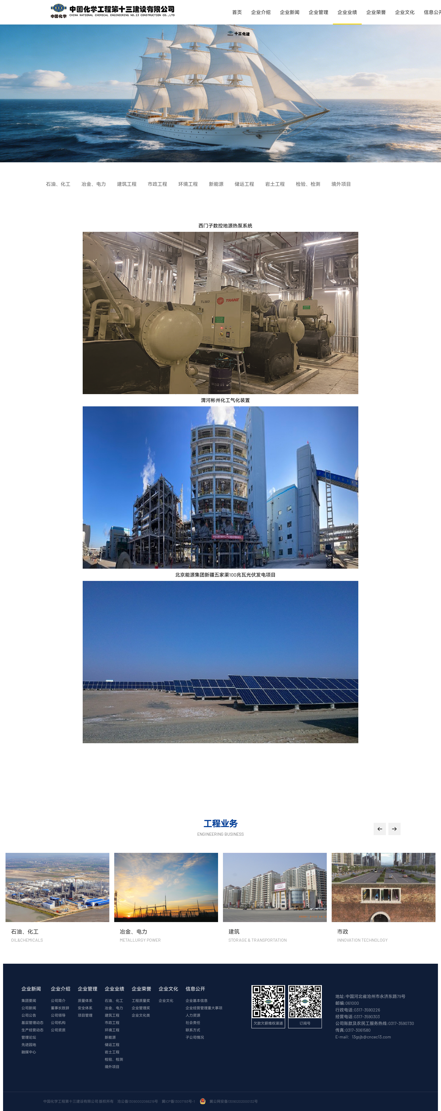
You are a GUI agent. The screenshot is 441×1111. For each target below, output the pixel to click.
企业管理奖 (141, 1008)
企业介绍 (261, 12)
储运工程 (112, 1044)
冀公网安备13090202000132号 (234, 1101)
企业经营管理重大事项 (204, 1008)
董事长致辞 (60, 1008)
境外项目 (112, 1066)
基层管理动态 (32, 1022)
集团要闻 (28, 1000)
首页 (237, 12)
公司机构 (58, 1022)
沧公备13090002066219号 (137, 1101)
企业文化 (405, 12)
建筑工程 (112, 1015)
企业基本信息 (197, 1000)
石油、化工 (114, 1000)
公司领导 (58, 1015)
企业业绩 (347, 12)
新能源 (110, 1037)
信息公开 (195, 989)
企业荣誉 (376, 12)
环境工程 (112, 1030)
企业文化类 (141, 1015)
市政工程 (112, 1022)
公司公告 (28, 1015)
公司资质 (58, 1030)
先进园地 (28, 1044)
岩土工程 (112, 1052)
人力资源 (193, 1015)
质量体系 (85, 1000)
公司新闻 (28, 1008)
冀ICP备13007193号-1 (179, 1101)
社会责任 (193, 1022)
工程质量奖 (141, 1000)
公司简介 (58, 1000)
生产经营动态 (32, 1030)
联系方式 (193, 1030)
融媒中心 (28, 1052)
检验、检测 (114, 1059)
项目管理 (85, 1015)
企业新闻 (290, 12)
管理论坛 (28, 1037)
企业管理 (318, 12)
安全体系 (85, 1008)
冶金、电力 (114, 1008)
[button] (380, 829)
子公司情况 (195, 1037)
